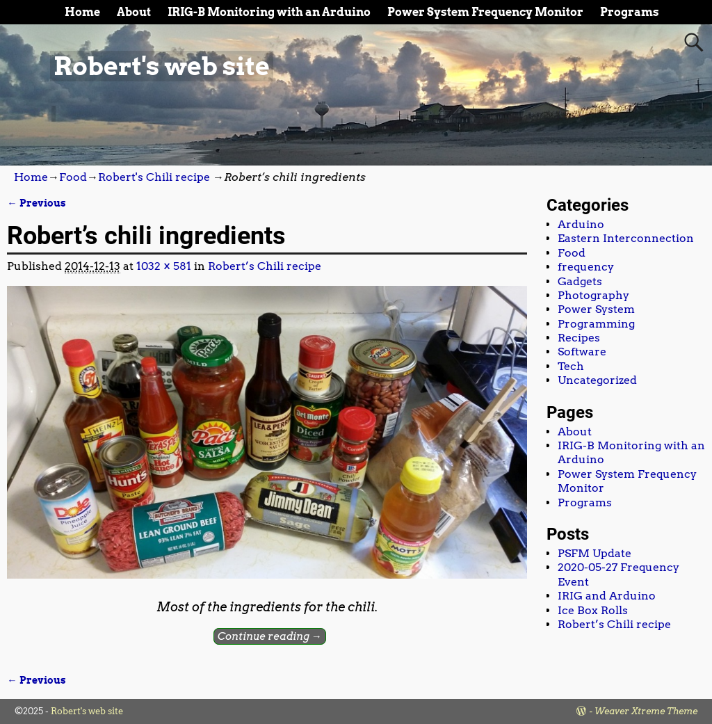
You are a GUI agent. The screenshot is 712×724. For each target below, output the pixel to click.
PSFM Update (594, 553)
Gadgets (580, 281)
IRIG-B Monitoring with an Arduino (269, 12)
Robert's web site (162, 66)
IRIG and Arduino (607, 595)
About (134, 12)
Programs (629, 12)
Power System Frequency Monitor (485, 12)
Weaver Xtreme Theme (645, 711)
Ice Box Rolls (593, 610)
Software (582, 351)
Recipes (579, 337)
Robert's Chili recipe (154, 177)
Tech (571, 366)
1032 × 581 (163, 266)
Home (82, 12)
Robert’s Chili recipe (264, 266)
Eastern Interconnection (626, 238)
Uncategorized (597, 380)
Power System (596, 309)
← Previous (36, 203)
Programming (596, 323)
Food (73, 177)
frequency (586, 266)
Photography (593, 295)
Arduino (581, 224)
